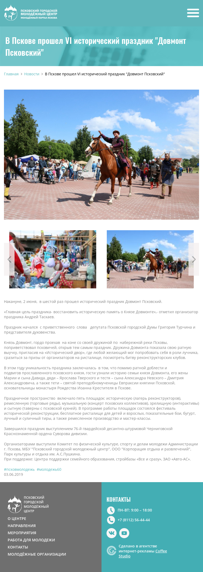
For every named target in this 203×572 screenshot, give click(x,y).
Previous (9, 259)
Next (193, 259)
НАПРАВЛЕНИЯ (22, 525)
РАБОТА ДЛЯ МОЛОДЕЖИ (31, 539)
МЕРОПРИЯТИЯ (22, 532)
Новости (31, 73)
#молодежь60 (49, 469)
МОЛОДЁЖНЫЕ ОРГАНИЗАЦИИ (37, 554)
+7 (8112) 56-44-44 (134, 519)
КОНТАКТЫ (18, 547)
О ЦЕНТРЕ (17, 518)
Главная (11, 73)
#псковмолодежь (19, 469)
